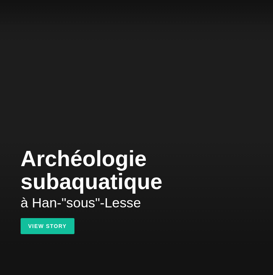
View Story (47, 226)
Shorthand (12, 12)
